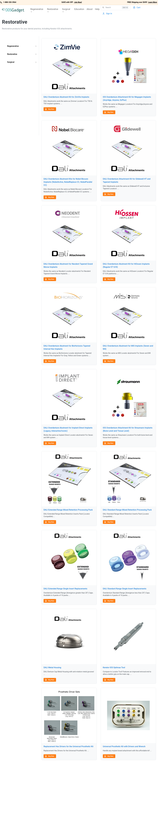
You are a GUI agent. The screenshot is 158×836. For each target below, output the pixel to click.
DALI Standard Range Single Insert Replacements (124, 588)
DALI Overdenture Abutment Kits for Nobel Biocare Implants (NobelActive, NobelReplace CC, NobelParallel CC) (68, 182)
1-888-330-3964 (9, 2)
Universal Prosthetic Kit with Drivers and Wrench (124, 746)
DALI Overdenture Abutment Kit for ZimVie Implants (66, 97)
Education (79, 9)
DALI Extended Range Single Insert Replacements (65, 588)
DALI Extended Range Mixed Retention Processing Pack (68, 510)
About (90, 9)
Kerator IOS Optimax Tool (114, 667)
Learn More (152, 2)
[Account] (107, 13)
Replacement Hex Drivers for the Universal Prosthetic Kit (68, 746)
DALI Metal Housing (52, 667)
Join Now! (78, 2)
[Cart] (137, 7)
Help (97, 9)
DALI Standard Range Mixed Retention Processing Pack (127, 510)
